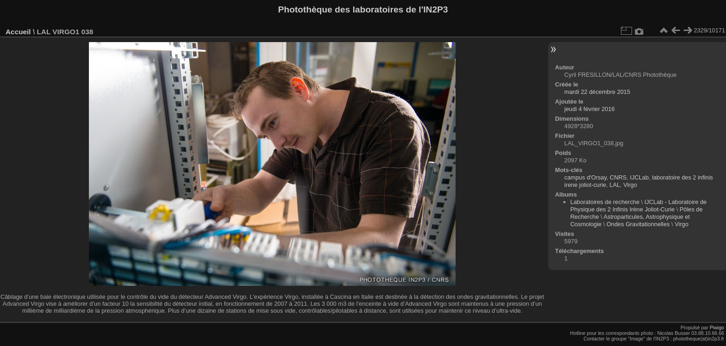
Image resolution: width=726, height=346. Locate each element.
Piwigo (717, 327)
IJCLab (639, 177)
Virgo (630, 184)
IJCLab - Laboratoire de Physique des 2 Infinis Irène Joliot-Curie (638, 205)
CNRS (618, 177)
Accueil (18, 32)
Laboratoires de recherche (604, 201)
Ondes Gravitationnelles (638, 224)
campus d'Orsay (585, 177)
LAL (614, 184)
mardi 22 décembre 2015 (597, 91)
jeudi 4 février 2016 (589, 108)
